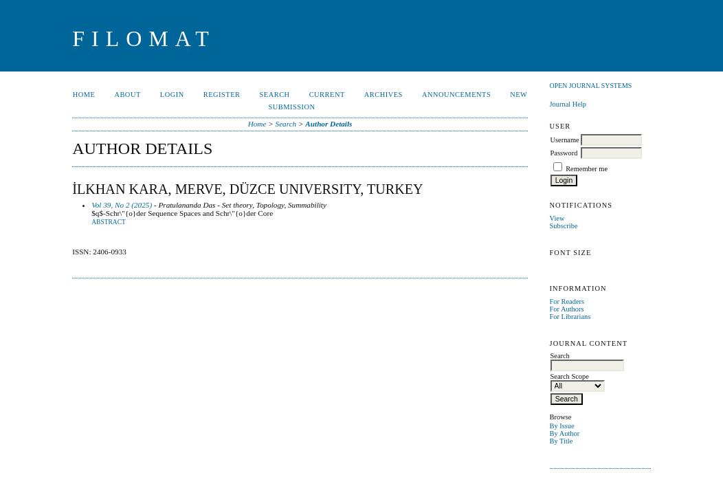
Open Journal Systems (591, 85)
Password (564, 153)
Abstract (108, 222)
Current (327, 94)
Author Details (328, 124)
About (127, 94)
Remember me (587, 169)
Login (172, 94)
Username (564, 140)
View (557, 218)
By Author (565, 433)
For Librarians (570, 316)
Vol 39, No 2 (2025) (121, 205)
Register (222, 94)
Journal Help (568, 104)
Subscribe (564, 226)
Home (84, 94)
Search (275, 94)
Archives (383, 94)
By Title (561, 441)
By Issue (562, 426)
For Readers (567, 301)
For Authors (567, 309)
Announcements (456, 94)
